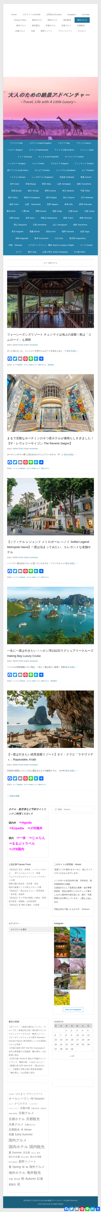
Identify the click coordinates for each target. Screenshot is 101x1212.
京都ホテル (50, 25)
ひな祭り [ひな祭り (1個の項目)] (11, 1094)
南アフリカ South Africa (17, 170)
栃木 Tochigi (33, 191)
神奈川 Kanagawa (32, 197)
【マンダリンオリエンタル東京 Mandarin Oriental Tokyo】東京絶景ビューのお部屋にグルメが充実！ (28, 1040)
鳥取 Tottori (68, 218)
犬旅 (33, 31)
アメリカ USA (16, 143)
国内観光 (67, 20)
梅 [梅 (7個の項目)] (27, 1167)
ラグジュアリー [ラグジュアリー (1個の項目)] (14, 1108)
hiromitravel (34, 345)
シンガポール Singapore (42, 177)
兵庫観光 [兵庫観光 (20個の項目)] (14, 1129)
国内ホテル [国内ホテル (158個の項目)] (18, 1147)
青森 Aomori (85, 177)
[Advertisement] (50, 53)
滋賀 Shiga (57, 211)
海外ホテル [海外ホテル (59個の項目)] (17, 1172)
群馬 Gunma (50, 191)
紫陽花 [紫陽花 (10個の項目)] (12, 1184)
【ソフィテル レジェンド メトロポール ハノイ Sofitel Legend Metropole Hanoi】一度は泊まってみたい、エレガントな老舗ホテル (49, 547)
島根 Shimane (86, 218)
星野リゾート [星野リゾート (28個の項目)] (27, 1161)
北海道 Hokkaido (66, 177)
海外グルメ (21, 25)
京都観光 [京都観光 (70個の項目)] (33, 1119)
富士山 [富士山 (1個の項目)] (33, 1153)
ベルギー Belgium (15, 150)
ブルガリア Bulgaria (59, 163)
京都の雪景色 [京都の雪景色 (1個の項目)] (13, 1113)
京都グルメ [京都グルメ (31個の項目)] (26, 1113)
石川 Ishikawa (87, 197)
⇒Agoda (25, 822)
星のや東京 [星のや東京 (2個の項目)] (25, 1157)
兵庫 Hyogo (14, 218)
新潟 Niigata (51, 197)
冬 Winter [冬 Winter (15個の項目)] (26, 1129)
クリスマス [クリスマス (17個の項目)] (20, 1103)
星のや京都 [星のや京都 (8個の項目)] (14, 1157)
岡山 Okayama (20, 225)
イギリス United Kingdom (40, 143)
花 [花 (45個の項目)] (18, 1184)
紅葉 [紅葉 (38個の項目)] (40, 1178)
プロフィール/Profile (31, 14)
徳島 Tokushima (80, 225)
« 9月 (72, 1056)
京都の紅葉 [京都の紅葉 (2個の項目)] (35, 1108)
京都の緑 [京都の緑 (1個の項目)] (43, 1108)
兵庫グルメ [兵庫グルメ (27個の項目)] (16, 1124)
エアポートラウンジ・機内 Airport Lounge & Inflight (51, 245)
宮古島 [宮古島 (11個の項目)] (26, 1152)
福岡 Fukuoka (68, 231)
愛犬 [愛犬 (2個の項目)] (38, 1153)
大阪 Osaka (89, 211)
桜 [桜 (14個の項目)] (23, 1167)
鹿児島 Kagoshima (77, 238)
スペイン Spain (87, 150)
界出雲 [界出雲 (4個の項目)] (17, 1179)
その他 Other (79, 252)
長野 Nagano (52, 204)
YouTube (86, 14)
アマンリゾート (65, 31)
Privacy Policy (20, 20)
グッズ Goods (86, 245)
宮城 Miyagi (31, 184)
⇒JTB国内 (16, 849)
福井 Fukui (14, 204)
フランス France (83, 143)
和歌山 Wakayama (49, 218)
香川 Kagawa (17, 231)
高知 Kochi (50, 231)
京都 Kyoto (73, 211)
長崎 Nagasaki (21, 238)
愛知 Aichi (11, 211)
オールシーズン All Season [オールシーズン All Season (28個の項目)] (26, 1098)
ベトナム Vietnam (17, 177)
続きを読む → (73, 351)
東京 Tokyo (13, 197)
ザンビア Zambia (42, 170)
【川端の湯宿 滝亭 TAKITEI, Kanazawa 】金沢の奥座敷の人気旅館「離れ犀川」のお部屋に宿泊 (27, 1051)
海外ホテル (82, 20)
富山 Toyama (69, 197)
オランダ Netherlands (38, 150)
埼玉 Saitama (68, 191)
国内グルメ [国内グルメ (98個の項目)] (18, 1140)
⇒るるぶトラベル (22, 843)
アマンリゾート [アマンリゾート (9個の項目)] (34, 1094)
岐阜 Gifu (69, 204)
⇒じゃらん (37, 838)
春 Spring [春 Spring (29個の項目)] (15, 1166)
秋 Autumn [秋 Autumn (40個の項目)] (28, 1178)
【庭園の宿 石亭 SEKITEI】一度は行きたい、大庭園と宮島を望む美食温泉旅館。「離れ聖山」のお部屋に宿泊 (27, 1069)
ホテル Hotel (28, 365)
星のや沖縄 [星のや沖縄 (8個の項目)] (35, 1157)
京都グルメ (66, 25)
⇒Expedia (16, 828)
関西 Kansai (41, 211)
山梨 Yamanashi (33, 204)
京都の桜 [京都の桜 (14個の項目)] (25, 1108)
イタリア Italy (64, 143)
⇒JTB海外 (34, 828)
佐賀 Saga (84, 231)
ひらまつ (82, 31)
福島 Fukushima (84, 184)
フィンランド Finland (84, 163)
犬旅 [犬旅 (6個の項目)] (11, 1179)
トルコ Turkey (38, 163)
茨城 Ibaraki (16, 191)
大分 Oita (59, 238)
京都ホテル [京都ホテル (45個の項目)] (17, 1119)
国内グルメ (53, 20)
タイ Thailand (88, 170)
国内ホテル (37, 20)
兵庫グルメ (20, 31)
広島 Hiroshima (39, 225)
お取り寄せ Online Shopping (54, 252)
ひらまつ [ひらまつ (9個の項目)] (20, 1094)
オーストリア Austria (74, 157)
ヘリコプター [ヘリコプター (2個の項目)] (33, 1104)
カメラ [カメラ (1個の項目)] (11, 1104)
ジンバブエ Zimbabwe (65, 170)
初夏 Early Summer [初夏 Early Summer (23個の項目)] (21, 1134)
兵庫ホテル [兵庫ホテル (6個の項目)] (30, 1124)
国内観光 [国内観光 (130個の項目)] (37, 1147)
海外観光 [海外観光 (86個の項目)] (34, 1173)
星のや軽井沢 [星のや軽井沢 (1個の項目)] (13, 1162)
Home (14, 14)
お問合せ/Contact (54, 14)
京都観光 (81, 25)
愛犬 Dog (32, 252)
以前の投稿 (13, 796)
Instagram (71, 14)
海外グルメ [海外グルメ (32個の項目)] (37, 1166)
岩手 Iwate (14, 184)
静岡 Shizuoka (85, 204)
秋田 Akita (46, 184)
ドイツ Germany (24, 157)
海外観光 (36, 25)
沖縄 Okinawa (15, 245)
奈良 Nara (30, 218)
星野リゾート (46, 31)
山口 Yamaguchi (60, 225)
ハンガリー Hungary (17, 163)
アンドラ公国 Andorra (64, 150)
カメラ (19, 252)
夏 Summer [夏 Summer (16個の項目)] (15, 1152)
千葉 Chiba (85, 191)
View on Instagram (73, 1009)
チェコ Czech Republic (48, 157)
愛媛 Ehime (35, 231)
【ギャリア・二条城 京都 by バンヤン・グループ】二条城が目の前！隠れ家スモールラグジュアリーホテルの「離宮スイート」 (27, 1030)
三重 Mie (25, 211)
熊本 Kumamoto (41, 238)
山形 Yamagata (63, 184)
